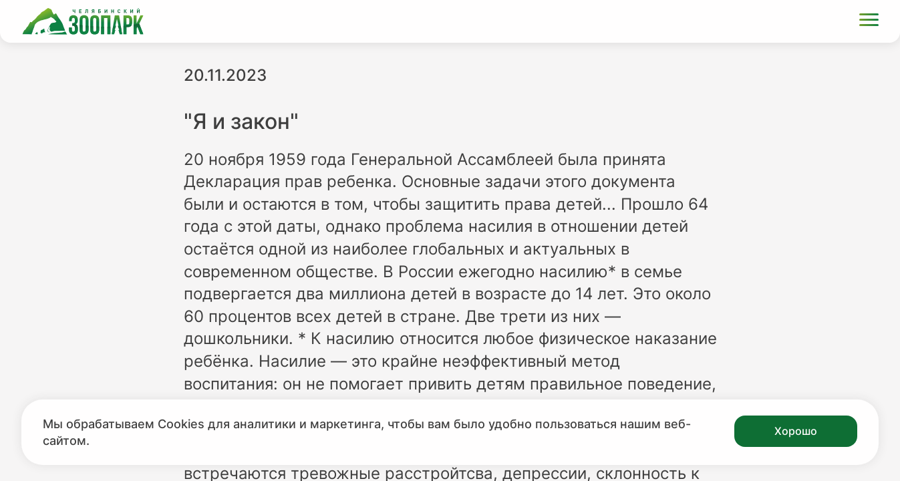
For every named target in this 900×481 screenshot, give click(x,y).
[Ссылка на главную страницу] (82, 21)
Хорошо (795, 431)
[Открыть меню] (869, 22)
